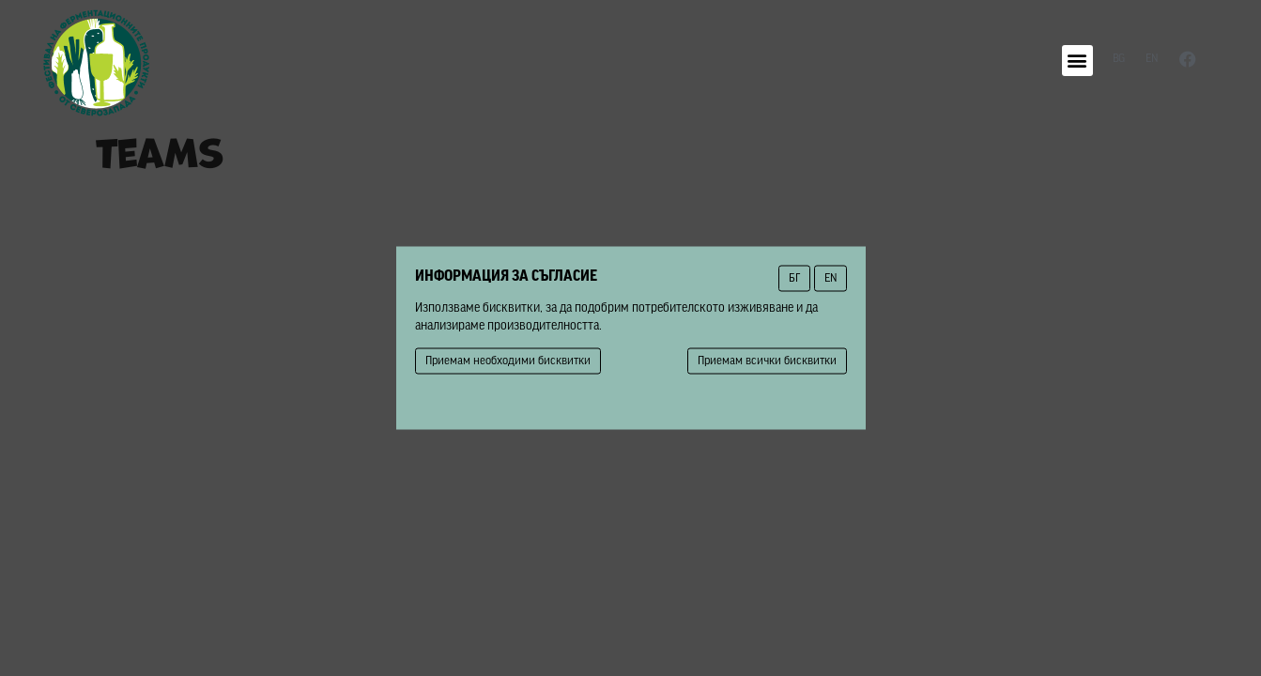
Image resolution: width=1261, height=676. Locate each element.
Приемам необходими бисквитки (508, 361)
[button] (1077, 60)
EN (830, 278)
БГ (794, 278)
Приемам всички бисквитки (767, 361)
